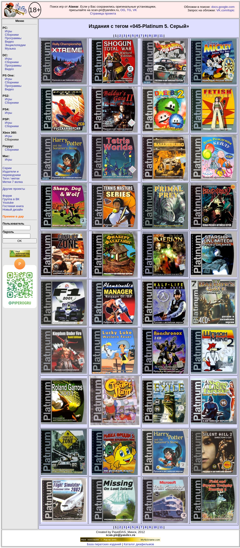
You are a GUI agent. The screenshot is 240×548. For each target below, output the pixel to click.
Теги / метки (11, 178)
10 (155, 35)
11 (161, 35)
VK (135, 10)
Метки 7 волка (13, 182)
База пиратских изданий (104, 544)
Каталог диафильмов (139, 544)
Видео (9, 41)
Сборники (12, 34)
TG (129, 10)
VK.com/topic (225, 10)
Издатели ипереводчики (12, 173)
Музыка (10, 48)
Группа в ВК (11, 199)
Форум (7, 195)
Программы (13, 38)
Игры (8, 31)
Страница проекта (103, 13)
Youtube (8, 202)
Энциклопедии (15, 45)
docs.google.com (222, 7)
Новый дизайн (13, 209)
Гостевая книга (13, 206)
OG (122, 10)
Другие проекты (14, 188)
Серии (7, 168)
